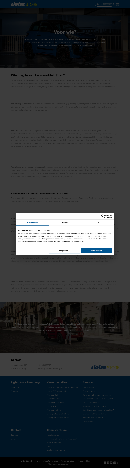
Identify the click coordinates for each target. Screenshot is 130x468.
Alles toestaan (96, 251)
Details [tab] (65, 222)
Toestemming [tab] (32, 222)
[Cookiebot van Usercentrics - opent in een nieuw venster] (102, 216)
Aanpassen (64, 251)
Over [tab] (98, 222)
